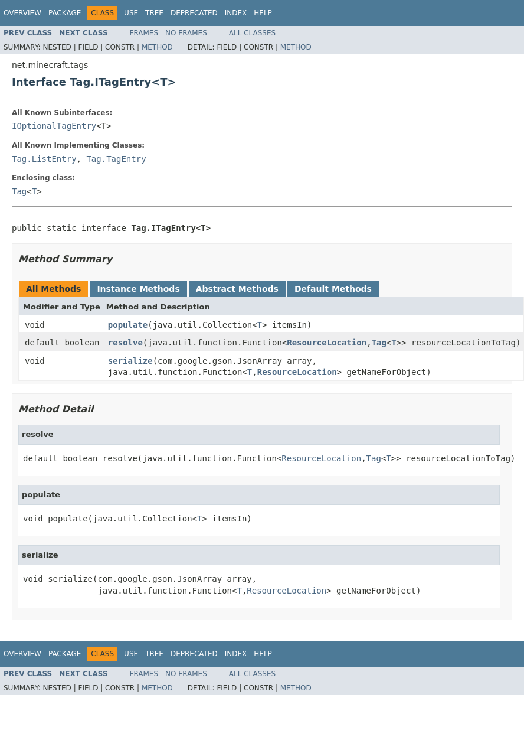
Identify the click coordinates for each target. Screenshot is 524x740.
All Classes (252, 33)
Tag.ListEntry (44, 159)
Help (263, 13)
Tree (154, 13)
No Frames (186, 33)
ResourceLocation (326, 342)
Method (157, 47)
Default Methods (333, 289)
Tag (19, 191)
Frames (144, 33)
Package (64, 13)
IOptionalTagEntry (54, 126)
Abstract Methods (237, 289)
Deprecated (194, 13)
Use (131, 13)
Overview (22, 13)
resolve (125, 342)
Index (236, 13)
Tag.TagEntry (116, 159)
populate (128, 325)
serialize (130, 361)
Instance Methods (138, 289)
